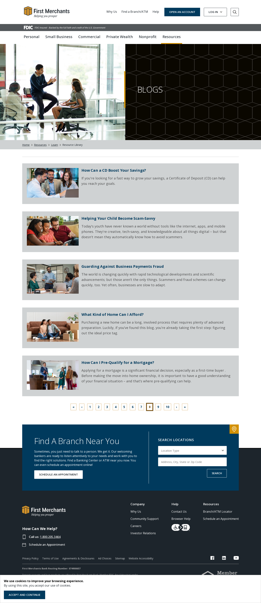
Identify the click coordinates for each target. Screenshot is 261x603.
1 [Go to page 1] (90, 412)
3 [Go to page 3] (107, 412)
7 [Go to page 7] (141, 412)
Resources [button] (172, 36)
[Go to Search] (235, 12)
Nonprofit (148, 36)
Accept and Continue (24, 595)
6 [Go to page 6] (132, 412)
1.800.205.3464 (51, 542)
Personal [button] (31, 36)
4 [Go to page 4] (115, 412)
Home (26, 150)
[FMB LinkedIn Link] (228, 563)
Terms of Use (50, 563)
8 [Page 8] (149, 412)
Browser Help (180, 524)
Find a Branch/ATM (134, 12)
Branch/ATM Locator (217, 516)
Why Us (111, 12)
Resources (40, 150)
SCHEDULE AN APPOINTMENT (58, 479)
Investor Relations (143, 538)
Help (156, 12)
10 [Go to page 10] (167, 412)
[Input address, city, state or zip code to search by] (192, 466)
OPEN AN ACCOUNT (182, 12)
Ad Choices (104, 563)
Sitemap (120, 563)
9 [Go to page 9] (158, 412)
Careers (135, 531)
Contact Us (179, 516)
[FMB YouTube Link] (236, 563)
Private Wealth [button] (119, 36)
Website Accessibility (141, 563)
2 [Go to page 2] (98, 412)
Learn (54, 150)
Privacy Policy (30, 563)
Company (137, 509)
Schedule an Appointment (48, 549)
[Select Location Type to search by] (192, 455)
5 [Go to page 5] (124, 412)
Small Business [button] (58, 36)
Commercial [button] (89, 36)
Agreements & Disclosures (78, 563)
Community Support (144, 524)
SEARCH (217, 478)
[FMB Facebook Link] (220, 563)
